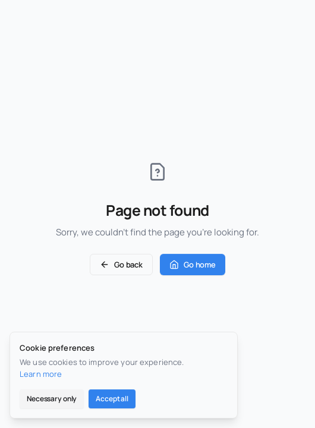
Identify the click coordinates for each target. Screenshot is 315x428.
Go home (192, 264)
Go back (121, 264)
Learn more (41, 374)
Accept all (112, 399)
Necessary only (52, 399)
